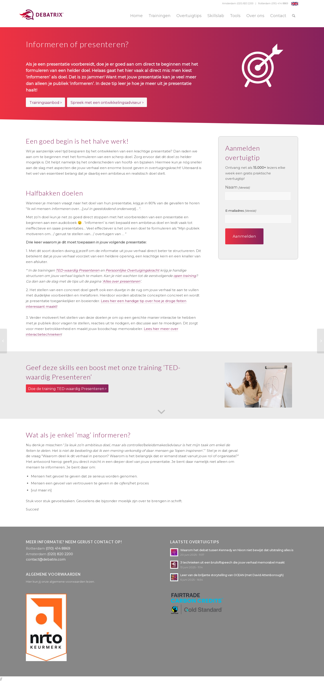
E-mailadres (240, 211)
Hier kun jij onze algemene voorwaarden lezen (60, 581)
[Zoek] (293, 16)
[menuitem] (136, 16)
